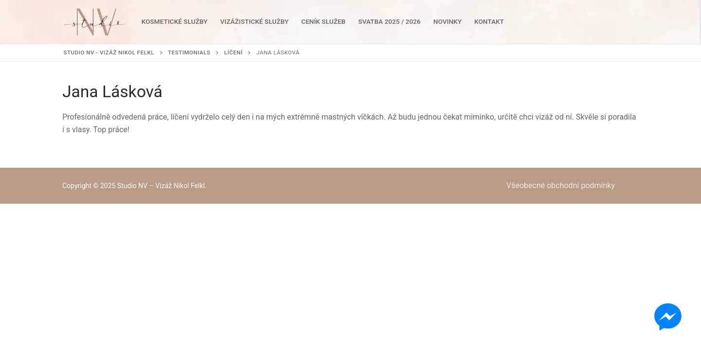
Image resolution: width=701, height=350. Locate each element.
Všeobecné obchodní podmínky (560, 185)
